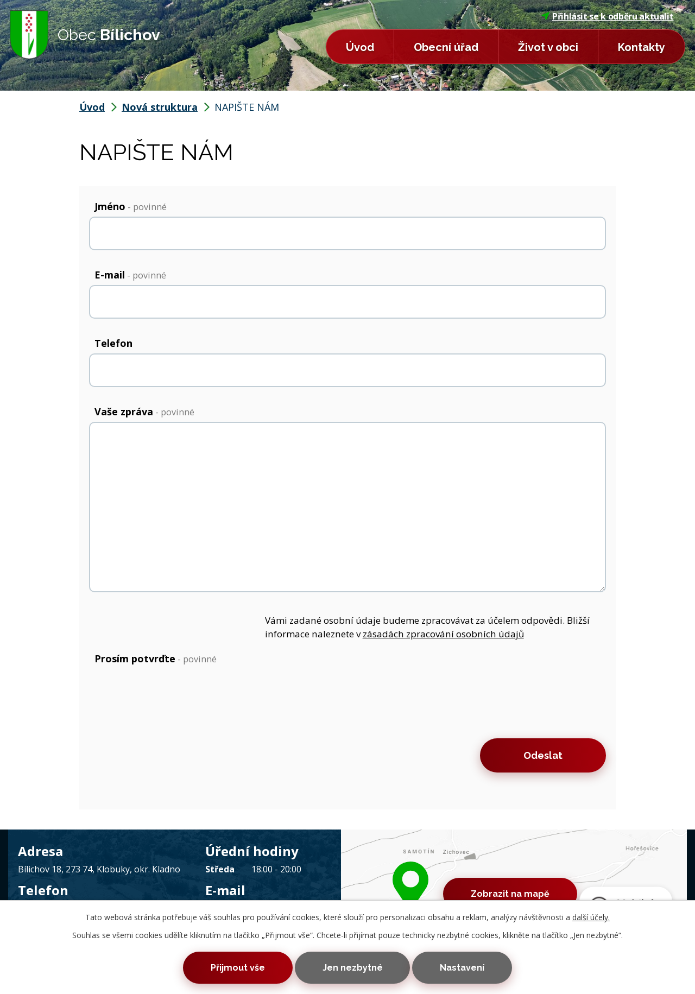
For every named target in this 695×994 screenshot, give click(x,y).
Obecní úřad (446, 47)
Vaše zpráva (144, 411)
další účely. (591, 917)
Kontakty (641, 47)
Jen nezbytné (353, 968)
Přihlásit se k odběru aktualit (607, 16)
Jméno (130, 206)
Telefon (113, 343)
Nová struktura (160, 106)
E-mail (130, 274)
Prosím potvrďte (155, 658)
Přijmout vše (238, 968)
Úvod (360, 47)
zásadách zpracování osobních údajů (443, 634)
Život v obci (548, 47)
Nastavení (462, 968)
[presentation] (171, 699)
